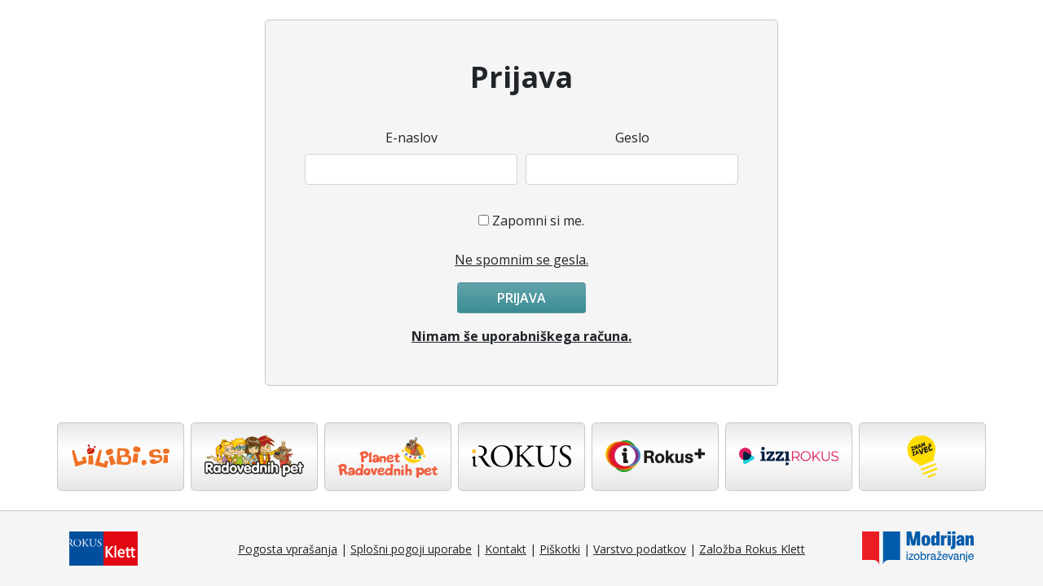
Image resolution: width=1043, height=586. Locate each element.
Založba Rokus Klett (752, 549)
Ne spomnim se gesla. (521, 260)
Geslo (632, 137)
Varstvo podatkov (639, 549)
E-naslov (411, 137)
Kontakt (505, 549)
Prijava (521, 298)
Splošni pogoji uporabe (411, 549)
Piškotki (559, 549)
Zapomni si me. (538, 221)
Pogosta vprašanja (287, 549)
